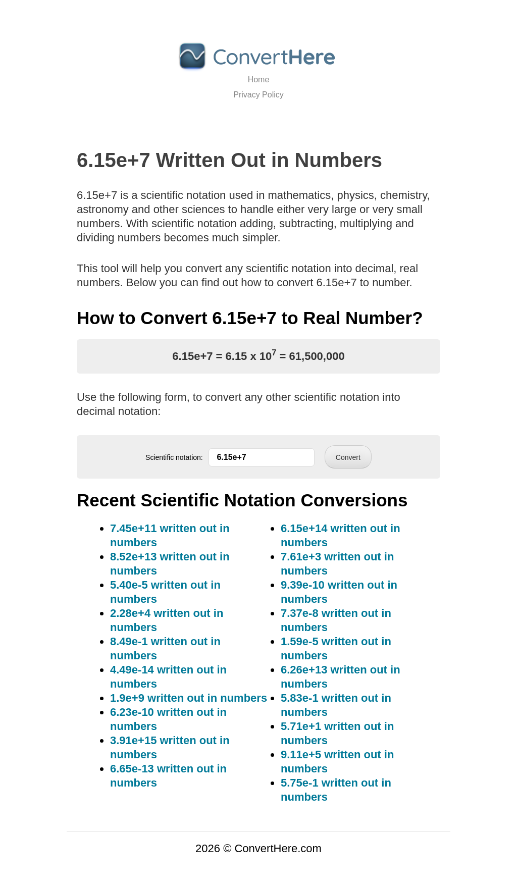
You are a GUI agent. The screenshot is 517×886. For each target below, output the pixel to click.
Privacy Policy (258, 94)
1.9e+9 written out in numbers (188, 698)
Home (259, 79)
